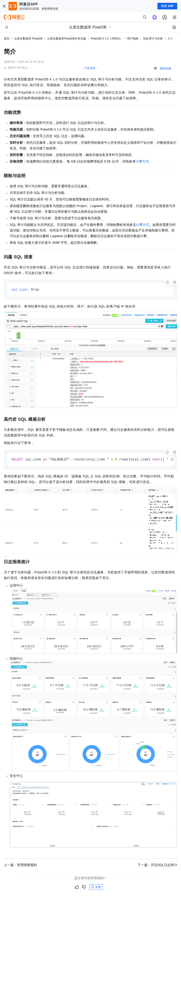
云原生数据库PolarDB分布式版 (66, 38)
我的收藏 (165, 68)
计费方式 (142, 161)
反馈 (96, 887)
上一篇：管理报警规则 (20, 865)
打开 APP (167, 6)
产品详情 (89, 68)
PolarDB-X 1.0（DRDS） (107, 38)
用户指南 (132, 38)
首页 (6, 38)
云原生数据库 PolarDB (28, 38)
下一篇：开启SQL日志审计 (157, 865)
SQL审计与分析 (153, 38)
